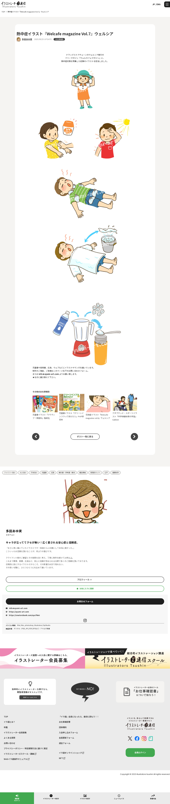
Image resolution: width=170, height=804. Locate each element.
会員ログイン (140, 752)
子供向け (34, 472)
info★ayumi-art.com (16, 608)
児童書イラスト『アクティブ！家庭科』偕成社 (45, 407)
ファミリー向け (9, 472)
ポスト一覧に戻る (85, 436)
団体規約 (63, 727)
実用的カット (95, 472)
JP (153, 4)
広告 (52, 472)
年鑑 (6, 727)
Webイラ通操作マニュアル (16, 759)
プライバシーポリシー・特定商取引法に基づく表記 (25, 748)
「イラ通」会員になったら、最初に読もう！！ (79, 716)
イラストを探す (85, 797)
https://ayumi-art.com (17, 612)
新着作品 (153, 797)
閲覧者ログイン (17, 798)
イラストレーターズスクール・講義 (20, 753)
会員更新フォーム (66, 737)
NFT (62, 758)
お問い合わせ (9, 743)
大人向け (23, 472)
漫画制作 (115, 472)
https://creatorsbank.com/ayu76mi (23, 615)
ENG (158, 4)
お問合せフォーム (85, 601)
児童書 (44, 472)
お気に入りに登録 (84, 588)
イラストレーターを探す (51, 797)
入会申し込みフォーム (68, 732)
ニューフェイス (119, 797)
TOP (6, 716)
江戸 (106, 472)
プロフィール (84, 579)
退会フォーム (64, 743)
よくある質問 (9, 737)
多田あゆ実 (27, 39)
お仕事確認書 (64, 721)
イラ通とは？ (9, 721)
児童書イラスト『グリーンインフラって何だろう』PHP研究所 (71, 407)
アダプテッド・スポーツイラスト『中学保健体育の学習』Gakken (125, 407)
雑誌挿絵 (82, 472)
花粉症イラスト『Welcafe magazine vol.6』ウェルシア (98, 407)
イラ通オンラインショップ (71, 752)
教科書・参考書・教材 (67, 472)
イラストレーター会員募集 (15, 732)
